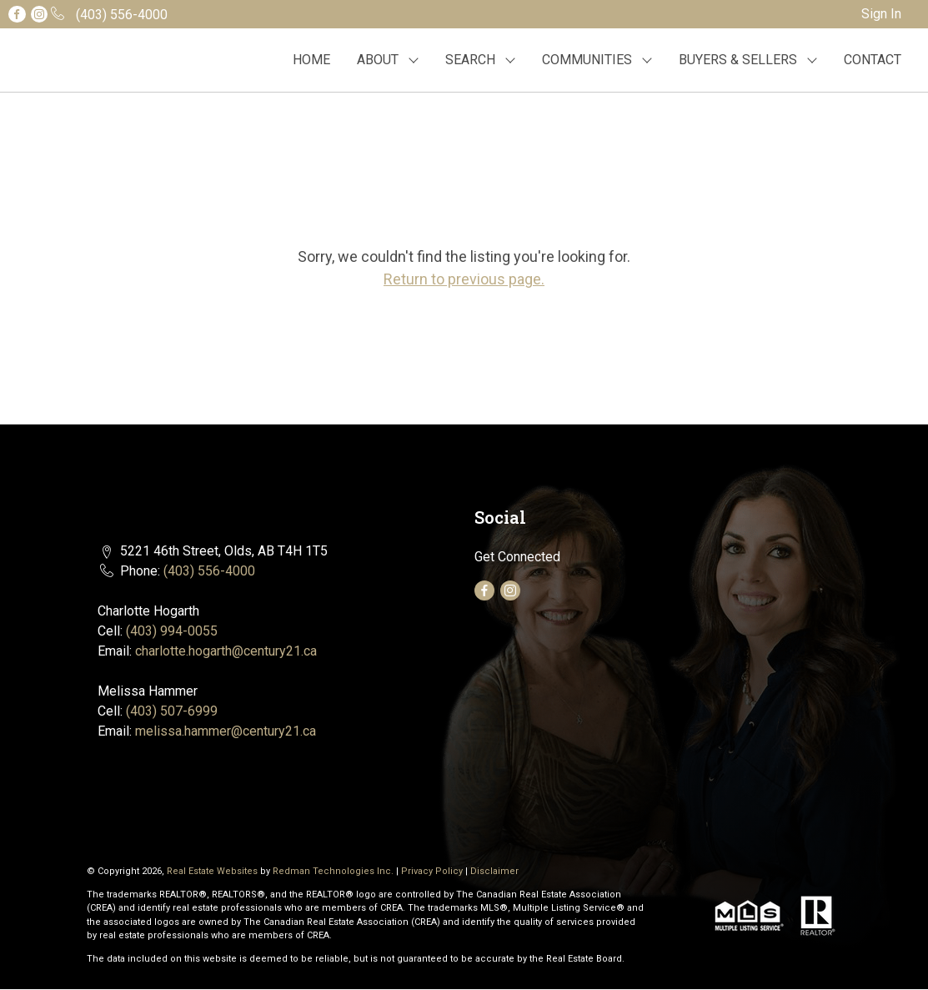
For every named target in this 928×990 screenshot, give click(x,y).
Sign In (881, 14)
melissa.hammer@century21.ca (225, 731)
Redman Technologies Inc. (334, 871)
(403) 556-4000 (209, 571)
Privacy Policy (432, 871)
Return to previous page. (464, 279)
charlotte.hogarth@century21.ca (226, 651)
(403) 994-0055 (172, 631)
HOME (311, 60)
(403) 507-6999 (172, 711)
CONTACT (872, 60)
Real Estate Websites (213, 871)
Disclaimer (494, 871)
